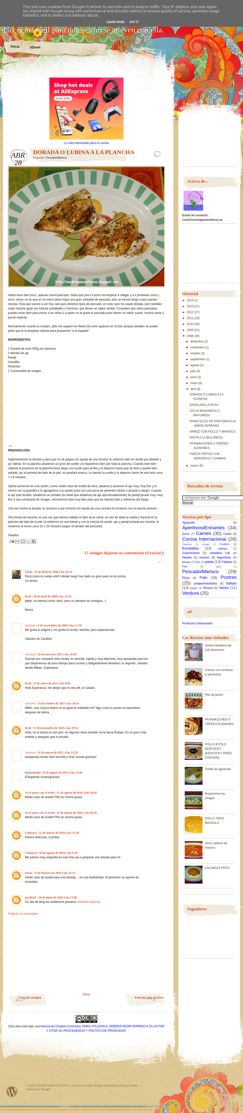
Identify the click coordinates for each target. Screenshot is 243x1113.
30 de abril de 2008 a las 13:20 (52, 596)
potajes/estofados (205, 583)
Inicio (15, 46)
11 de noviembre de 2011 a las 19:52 (55, 728)
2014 (190, 300)
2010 (190, 324)
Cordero (224, 544)
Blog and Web (129, 1085)
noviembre (197, 347)
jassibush (30, 897)
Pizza (185, 578)
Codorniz (187, 544)
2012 (190, 312)
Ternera (208, 588)
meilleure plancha (88, 902)
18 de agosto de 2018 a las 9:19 (58, 853)
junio (194, 377)
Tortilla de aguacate (218, 769)
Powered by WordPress (11, 1091)
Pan (197, 561)
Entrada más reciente (149, 997)
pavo (218, 566)
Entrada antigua (30, 997)
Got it (134, 22)
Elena (28, 572)
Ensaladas (190, 548)
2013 (190, 306)
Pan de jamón (214, 694)
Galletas (222, 548)
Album (34, 47)
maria (28, 873)
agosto (195, 365)
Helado (187, 557)
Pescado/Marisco (56, 157)
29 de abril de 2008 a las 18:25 (53, 572)
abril (193, 389)
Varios (224, 588)
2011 (190, 318)
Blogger (45, 1089)
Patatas (227, 562)
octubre (195, 353)
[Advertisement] (86, 68)
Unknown (31, 833)
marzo (195, 465)
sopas (193, 587)
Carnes (203, 533)
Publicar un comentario (23, 914)
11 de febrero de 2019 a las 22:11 (54, 873)
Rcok (28, 596)
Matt (90, 1085)
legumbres (224, 557)
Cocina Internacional (204, 539)
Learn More (115, 22)
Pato (185, 566)
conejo (205, 544)
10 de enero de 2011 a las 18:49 (57, 654)
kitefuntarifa (32, 772)
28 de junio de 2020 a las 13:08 (57, 897)
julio (193, 371)
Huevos (204, 557)
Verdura (190, 593)
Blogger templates (105, 1085)
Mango (186, 561)
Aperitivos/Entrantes (203, 527)
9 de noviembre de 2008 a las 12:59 (59, 625)
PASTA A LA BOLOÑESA (206, 437)
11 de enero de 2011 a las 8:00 (51, 683)
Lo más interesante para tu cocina (86, 143)
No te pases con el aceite (40, 792)
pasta (209, 562)
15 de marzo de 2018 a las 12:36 (59, 833)
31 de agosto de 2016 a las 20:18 (77, 792)
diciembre (197, 341)
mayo (194, 383)
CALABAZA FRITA (217, 868)
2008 (190, 336)
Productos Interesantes (197, 623)
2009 (190, 330)
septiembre (198, 359)
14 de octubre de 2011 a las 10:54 (58, 703)
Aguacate (188, 522)
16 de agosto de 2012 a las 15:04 (62, 772)
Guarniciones (191, 553)
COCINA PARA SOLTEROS (52, 1085)
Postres (229, 577)
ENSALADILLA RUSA (204, 405)
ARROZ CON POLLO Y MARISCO (213, 431)
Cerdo (227, 534)
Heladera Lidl (220, 553)
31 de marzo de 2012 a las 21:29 (58, 752)
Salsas (231, 583)
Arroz (185, 534)
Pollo (203, 578)
